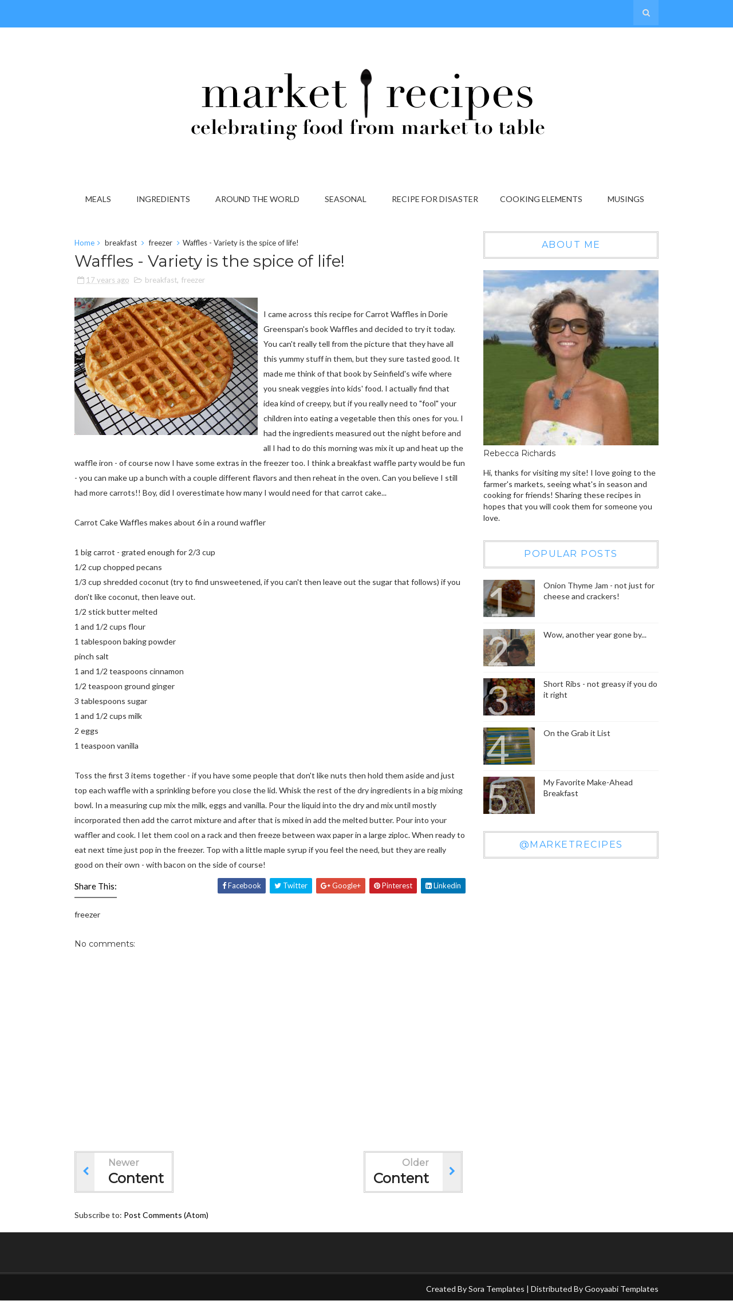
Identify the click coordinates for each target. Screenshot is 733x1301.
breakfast (121, 242)
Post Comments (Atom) (166, 1215)
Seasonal (345, 199)
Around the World (257, 199)
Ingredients (163, 199)
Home (84, 242)
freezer (160, 242)
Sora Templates (496, 1289)
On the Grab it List (576, 733)
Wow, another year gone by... (595, 634)
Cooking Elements (541, 199)
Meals (98, 199)
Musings (626, 199)
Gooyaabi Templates (622, 1289)
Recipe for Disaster (435, 199)
